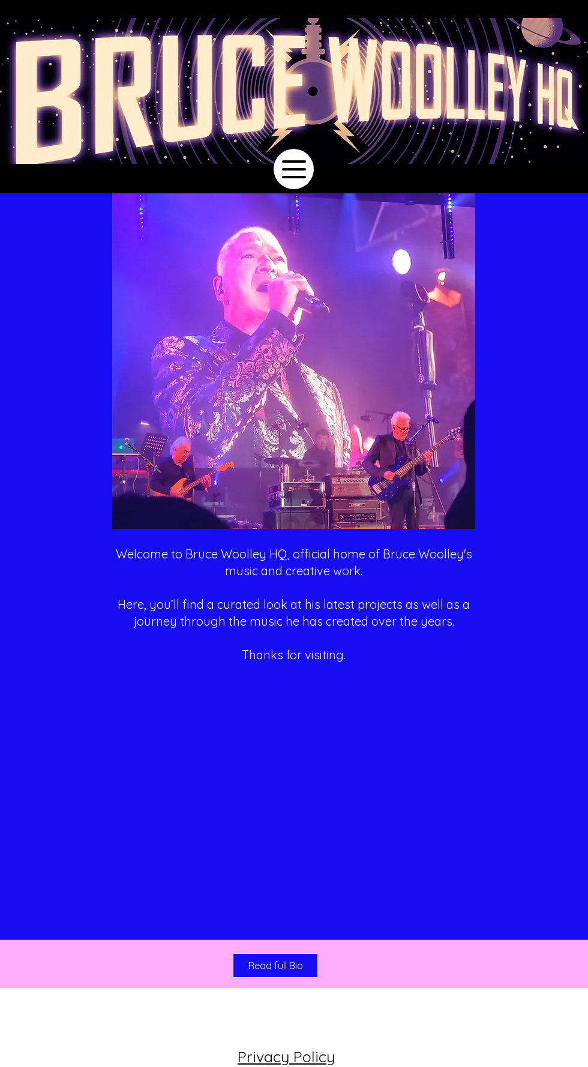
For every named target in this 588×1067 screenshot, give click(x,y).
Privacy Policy (286, 1056)
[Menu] (294, 169)
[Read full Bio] (275, 966)
